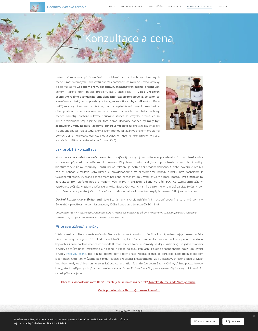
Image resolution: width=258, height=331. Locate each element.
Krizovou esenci (76, 254)
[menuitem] (113, 7)
